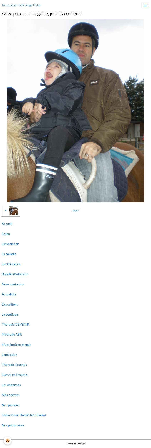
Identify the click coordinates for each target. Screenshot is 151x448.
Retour (75, 210)
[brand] (21, 5)
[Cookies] (8, 441)
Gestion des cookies (75, 443)
